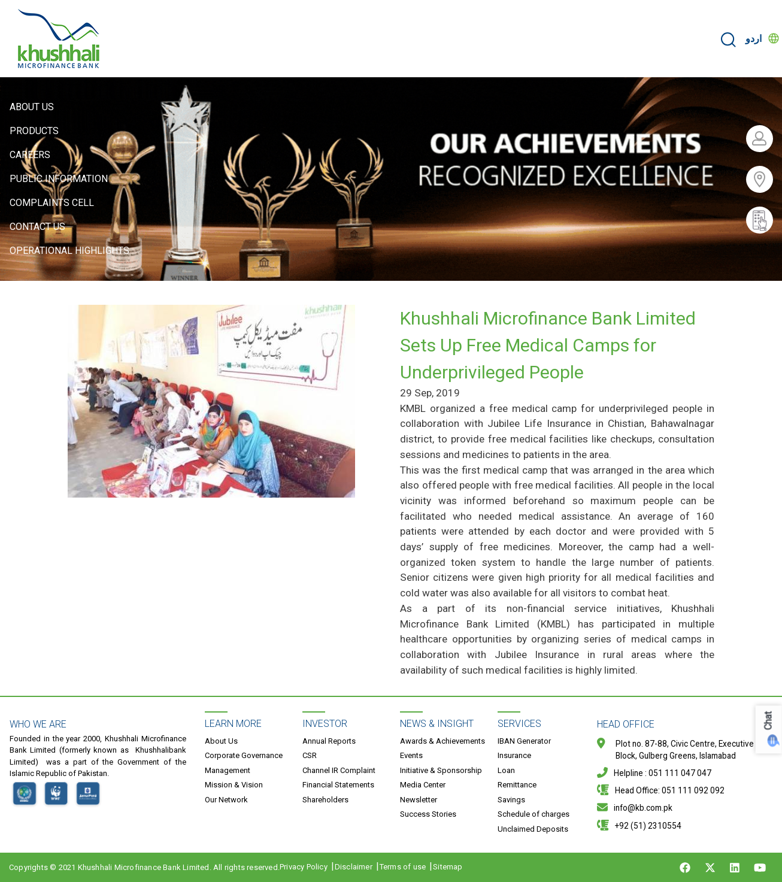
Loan (506, 770)
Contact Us (37, 226)
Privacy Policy (304, 866)
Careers (30, 154)
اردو (753, 38)
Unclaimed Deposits (533, 829)
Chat (768, 720)
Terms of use (403, 866)
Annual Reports (329, 740)
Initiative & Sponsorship (441, 770)
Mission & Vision (234, 784)
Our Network (226, 799)
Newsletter (418, 799)
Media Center (422, 784)
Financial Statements (338, 784)
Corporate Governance (244, 755)
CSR (309, 755)
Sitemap (447, 866)
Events (411, 755)
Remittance (517, 784)
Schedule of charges (533, 814)
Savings (511, 799)
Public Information (59, 178)
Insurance (514, 755)
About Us (32, 107)
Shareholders (325, 799)
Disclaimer (353, 866)
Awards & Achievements (442, 740)
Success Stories (428, 814)
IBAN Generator (524, 740)
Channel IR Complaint (338, 770)
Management (227, 770)
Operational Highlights (69, 250)
